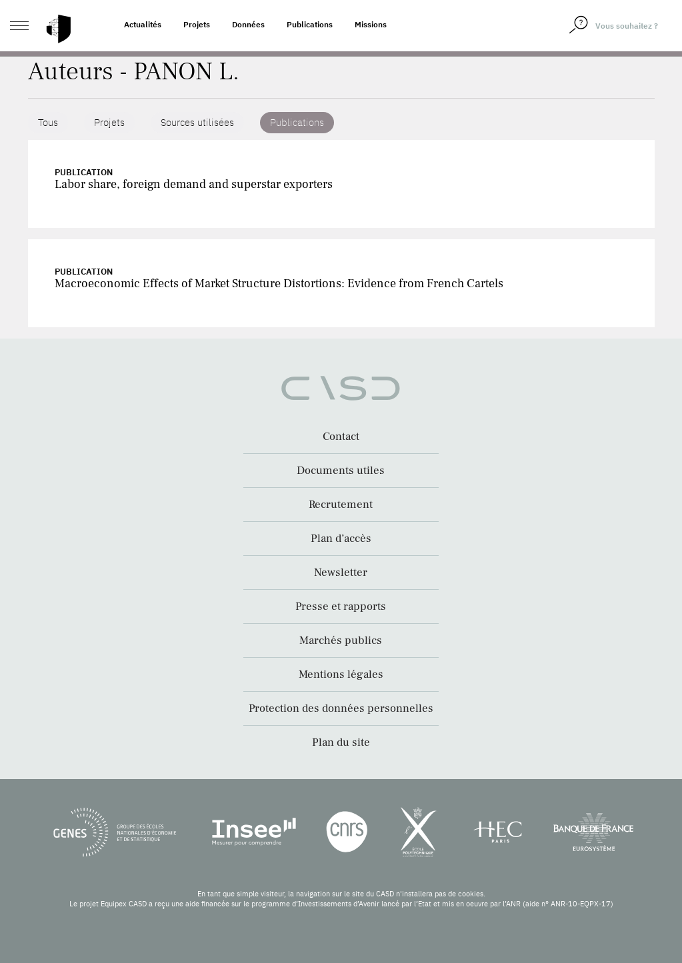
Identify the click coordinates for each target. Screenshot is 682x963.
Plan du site (341, 742)
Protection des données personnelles (341, 708)
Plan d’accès (341, 538)
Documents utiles (341, 470)
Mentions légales (341, 674)
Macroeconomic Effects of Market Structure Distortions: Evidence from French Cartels (279, 283)
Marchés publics (340, 640)
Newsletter (340, 572)
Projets (196, 24)
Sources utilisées (197, 122)
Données (248, 24)
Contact (341, 436)
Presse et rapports (340, 606)
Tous (48, 122)
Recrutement (341, 504)
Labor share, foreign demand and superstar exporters (194, 184)
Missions (371, 24)
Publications (310, 24)
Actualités (142, 24)
